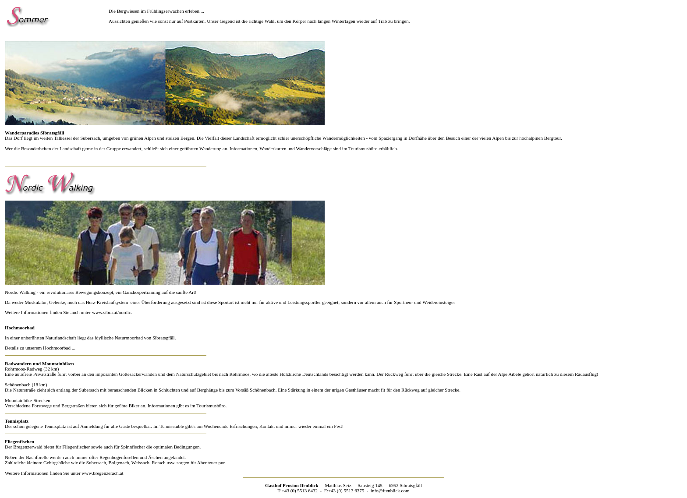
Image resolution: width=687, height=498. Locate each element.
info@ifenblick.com (390, 490)
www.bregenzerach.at (102, 473)
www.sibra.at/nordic (111, 312)
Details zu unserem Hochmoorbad (38, 347)
